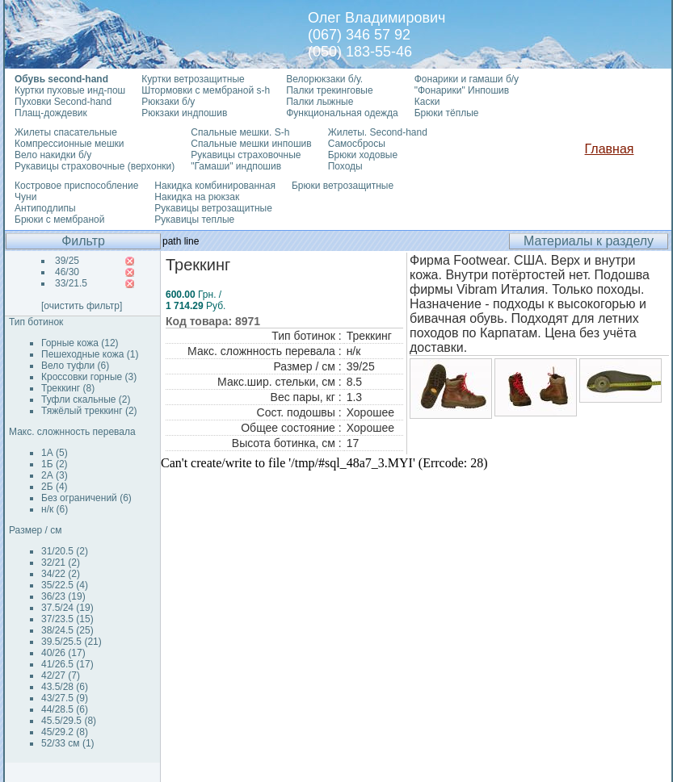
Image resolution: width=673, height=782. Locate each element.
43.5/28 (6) (64, 686)
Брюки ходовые (362, 155)
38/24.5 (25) (67, 630)
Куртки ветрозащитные (192, 79)
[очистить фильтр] (81, 306)
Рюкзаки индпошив (184, 113)
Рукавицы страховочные (246, 155)
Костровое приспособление (76, 185)
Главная (609, 149)
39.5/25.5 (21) (71, 641)
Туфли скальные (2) (86, 399)
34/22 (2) (60, 573)
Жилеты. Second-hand (377, 132)
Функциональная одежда (342, 113)
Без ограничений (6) (86, 498)
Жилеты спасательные (66, 132)
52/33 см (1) (68, 743)
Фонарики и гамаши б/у (466, 79)
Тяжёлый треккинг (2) (89, 410)
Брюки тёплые (446, 113)
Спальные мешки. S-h (240, 132)
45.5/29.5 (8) (68, 720)
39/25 (67, 260)
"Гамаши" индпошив (236, 166)
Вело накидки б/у (53, 155)
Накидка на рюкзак (196, 197)
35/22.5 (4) (64, 585)
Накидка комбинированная (215, 185)
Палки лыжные (319, 101)
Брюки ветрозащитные (342, 185)
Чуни (25, 197)
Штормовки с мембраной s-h (205, 90)
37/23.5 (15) (67, 619)
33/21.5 (71, 283)
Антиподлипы (45, 208)
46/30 (67, 272)
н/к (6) (54, 509)
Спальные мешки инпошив (251, 143)
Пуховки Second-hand (63, 101)
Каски (427, 101)
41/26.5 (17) (67, 664)
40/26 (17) (63, 653)
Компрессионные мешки (69, 143)
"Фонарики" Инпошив (461, 90)
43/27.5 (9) (64, 698)
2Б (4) (54, 486)
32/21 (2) (60, 562)
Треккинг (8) (68, 388)
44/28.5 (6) (64, 709)
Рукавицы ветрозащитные (213, 208)
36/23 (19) (63, 596)
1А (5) (54, 452)
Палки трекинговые (329, 90)
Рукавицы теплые (194, 219)
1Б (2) (54, 464)
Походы (345, 166)
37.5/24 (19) (67, 607)
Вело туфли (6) (75, 365)
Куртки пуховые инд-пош (70, 90)
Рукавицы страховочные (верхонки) (95, 166)
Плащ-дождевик (51, 113)
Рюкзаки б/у (168, 101)
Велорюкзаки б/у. (324, 79)
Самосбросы (356, 143)
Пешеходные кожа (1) (90, 354)
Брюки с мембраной (59, 219)
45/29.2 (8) (64, 732)
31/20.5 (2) (64, 551)
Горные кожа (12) (80, 343)
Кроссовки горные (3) (89, 377)
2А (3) (54, 475)
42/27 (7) (60, 675)
